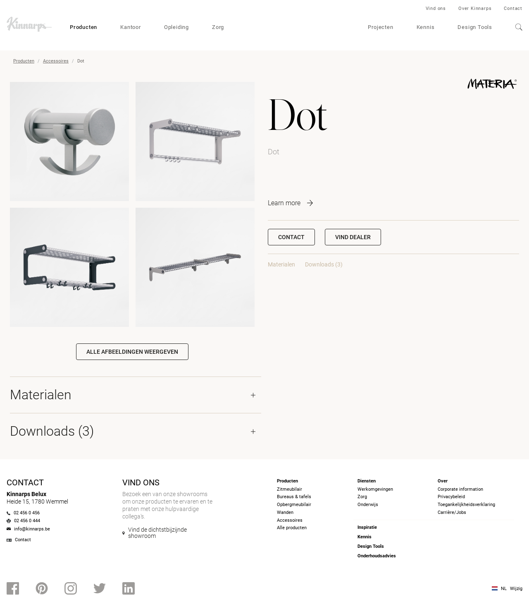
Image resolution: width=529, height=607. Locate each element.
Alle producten (292, 527)
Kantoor (130, 27)
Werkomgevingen (375, 489)
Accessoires (56, 61)
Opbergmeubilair (294, 504)
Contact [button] (291, 237)
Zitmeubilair (289, 489)
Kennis (426, 27)
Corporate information (460, 489)
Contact (513, 8)
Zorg (218, 27)
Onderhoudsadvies (376, 556)
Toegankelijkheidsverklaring (466, 504)
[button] (353, 237)
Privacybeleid (451, 496)
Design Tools (475, 27)
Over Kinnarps (474, 8)
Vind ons (436, 8)
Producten (83, 27)
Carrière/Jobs (452, 512)
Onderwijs (367, 504)
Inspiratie (367, 527)
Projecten (380, 27)
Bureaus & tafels (294, 496)
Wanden (285, 512)
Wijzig (516, 588)
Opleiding (176, 27)
